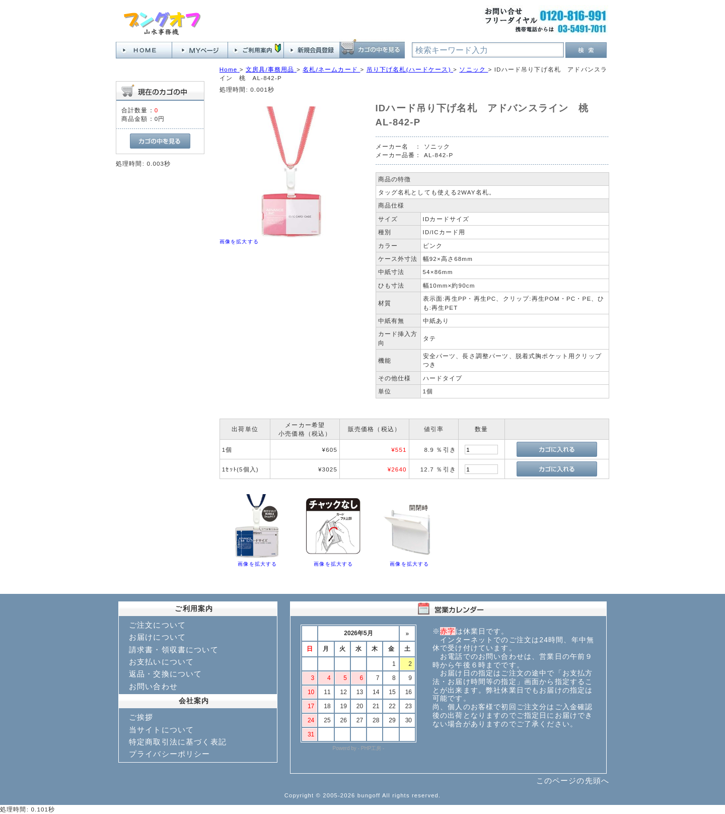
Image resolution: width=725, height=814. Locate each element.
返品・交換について (165, 673)
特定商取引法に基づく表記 (178, 741)
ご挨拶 (141, 717)
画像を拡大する (239, 241)
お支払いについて (161, 661)
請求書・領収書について (174, 649)
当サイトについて (161, 729)
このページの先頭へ (572, 780)
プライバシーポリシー (169, 754)
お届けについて (157, 637)
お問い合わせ (153, 686)
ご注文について (157, 625)
